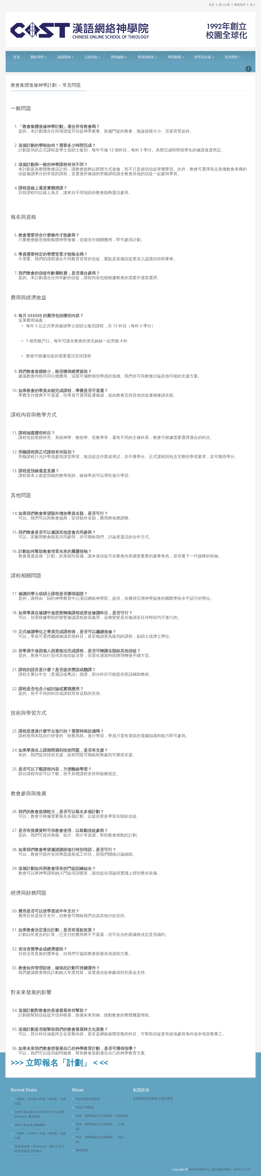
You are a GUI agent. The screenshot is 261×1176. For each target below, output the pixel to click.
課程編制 (119, 57)
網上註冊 (224, 4)
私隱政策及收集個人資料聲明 (153, 1098)
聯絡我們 (239, 4)
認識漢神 (65, 57)
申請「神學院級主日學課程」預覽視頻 (102, 1116)
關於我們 (39, 57)
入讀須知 (92, 57)
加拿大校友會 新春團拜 (30, 1125)
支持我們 (233, 57)
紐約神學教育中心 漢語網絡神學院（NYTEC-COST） (221, 1169)
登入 (252, 4)
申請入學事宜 (85, 1107)
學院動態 (176, 57)
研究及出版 (204, 57)
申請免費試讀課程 (88, 1099)
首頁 (211, 4)
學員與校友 (147, 57)
